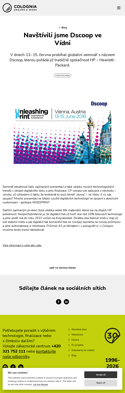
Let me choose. (40, 384)
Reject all (100, 383)
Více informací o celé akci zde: (22, 245)
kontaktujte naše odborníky (29, 354)
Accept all (100, 374)
